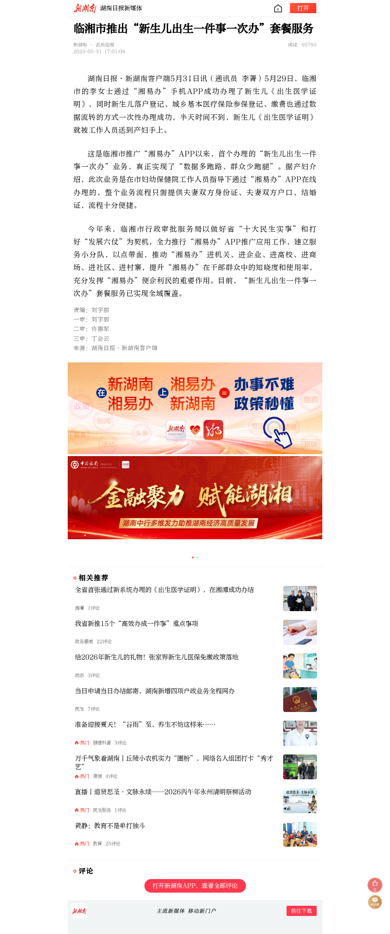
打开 (303, 8)
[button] (193, 557)
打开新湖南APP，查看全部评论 (195, 885)
